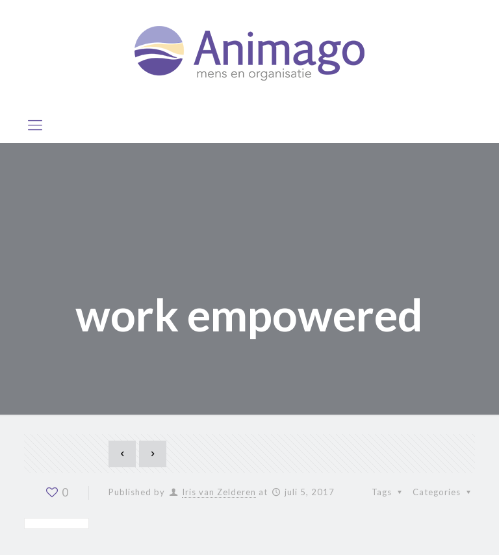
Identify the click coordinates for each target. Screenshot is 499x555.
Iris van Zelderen (219, 492)
